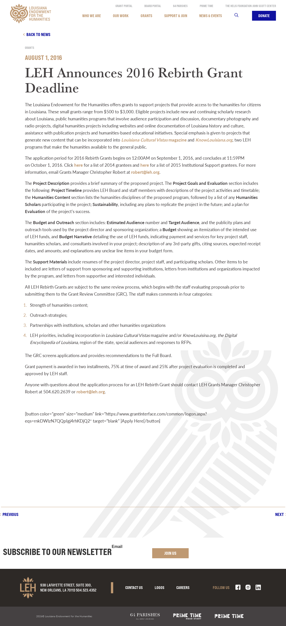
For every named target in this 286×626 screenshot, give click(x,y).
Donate (264, 15)
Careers (182, 587)
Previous (10, 514)
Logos (159, 587)
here (78, 165)
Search (239, 15)
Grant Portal (123, 6)
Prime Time (206, 6)
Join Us (170, 553)
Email (117, 547)
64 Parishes (180, 6)
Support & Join (175, 15)
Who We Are (91, 15)
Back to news (38, 34)
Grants (146, 15)
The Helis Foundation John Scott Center (250, 6)
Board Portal (152, 6)
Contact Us (134, 587)
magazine (154, 140)
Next (279, 514)
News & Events (210, 15)
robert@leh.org (145, 172)
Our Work (121, 15)
